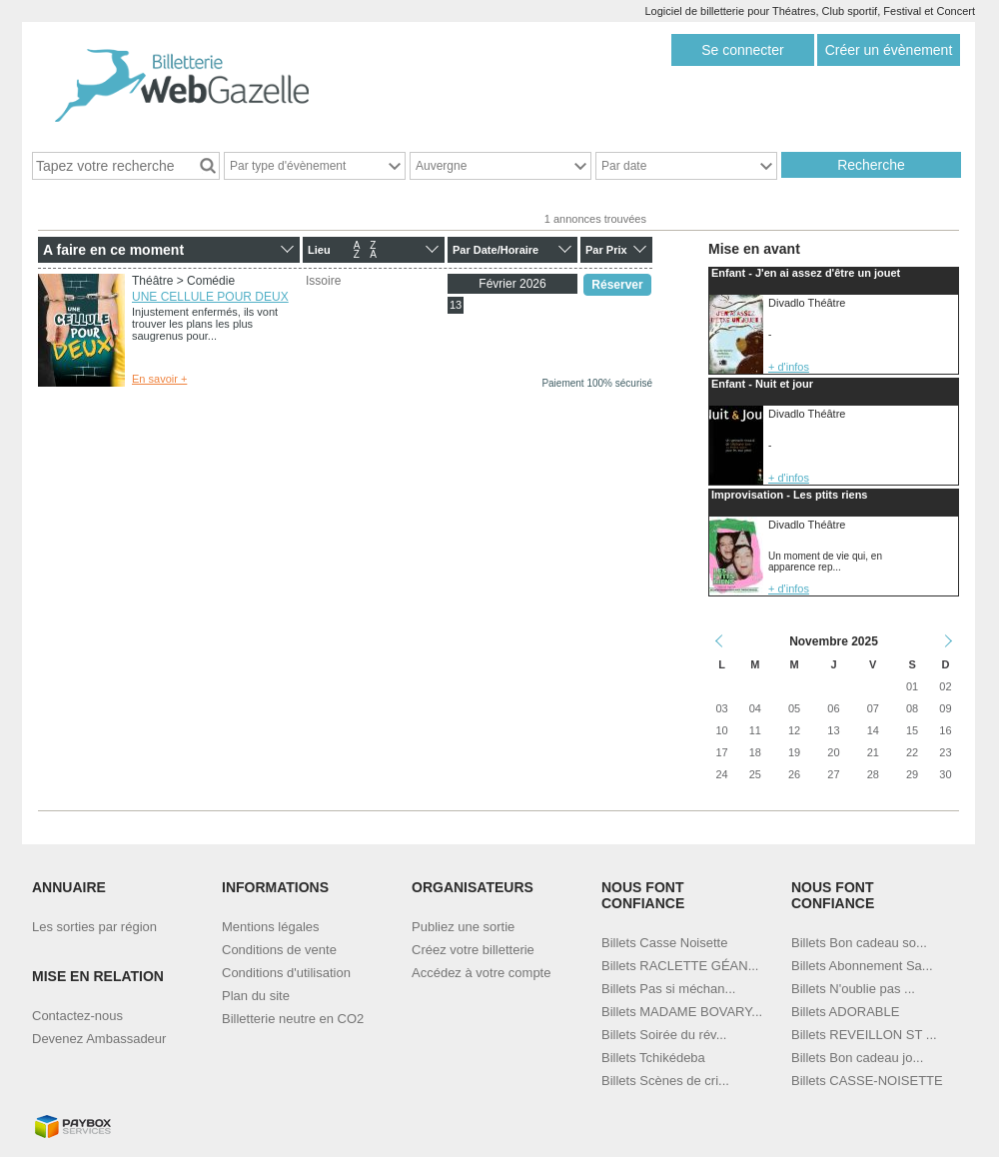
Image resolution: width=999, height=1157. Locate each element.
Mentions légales (271, 926)
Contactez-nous (77, 1015)
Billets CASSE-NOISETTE (867, 1080)
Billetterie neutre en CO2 (293, 1018)
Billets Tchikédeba (653, 1057)
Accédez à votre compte (481, 972)
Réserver (616, 285)
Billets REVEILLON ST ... (864, 1034)
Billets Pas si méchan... (668, 988)
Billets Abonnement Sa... (862, 965)
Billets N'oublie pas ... (853, 988)
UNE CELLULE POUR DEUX (210, 297)
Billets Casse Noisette (664, 942)
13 (456, 305)
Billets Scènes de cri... (665, 1080)
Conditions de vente (279, 949)
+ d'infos (788, 367)
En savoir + (159, 379)
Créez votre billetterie (473, 949)
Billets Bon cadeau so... (859, 942)
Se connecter (742, 50)
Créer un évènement (889, 50)
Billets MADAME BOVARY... (681, 1011)
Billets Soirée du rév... (663, 1034)
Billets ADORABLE (845, 1011)
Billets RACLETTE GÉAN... (679, 965)
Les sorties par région (94, 926)
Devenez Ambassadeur (99, 1038)
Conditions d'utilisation (286, 972)
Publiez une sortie (463, 926)
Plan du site (256, 995)
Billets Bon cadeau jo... (857, 1057)
